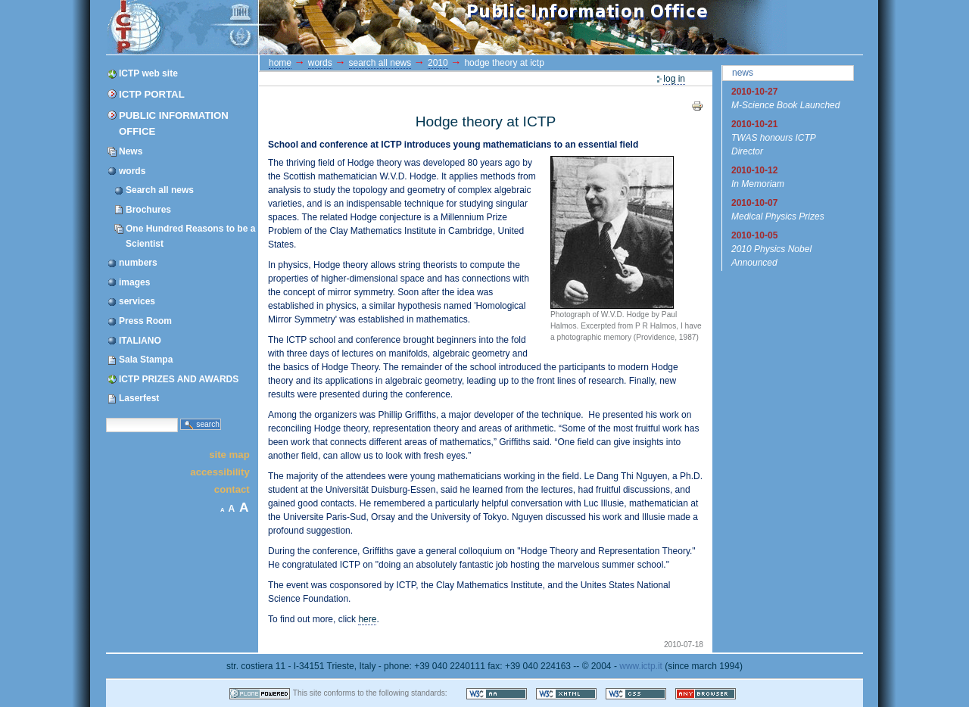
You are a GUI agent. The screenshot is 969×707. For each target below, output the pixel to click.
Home (280, 63)
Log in (674, 78)
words (132, 171)
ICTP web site (148, 73)
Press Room (145, 321)
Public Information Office (174, 123)
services (137, 301)
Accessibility (219, 472)
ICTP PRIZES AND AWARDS (178, 379)
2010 (438, 63)
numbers (138, 262)
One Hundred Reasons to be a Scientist (190, 235)
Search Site (105, 416)
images (134, 282)
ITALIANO (140, 340)
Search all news (160, 190)
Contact (232, 489)
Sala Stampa (146, 359)
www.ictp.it (640, 666)
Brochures (148, 209)
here (367, 619)
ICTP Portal (392, 27)
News (130, 151)
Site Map (229, 453)
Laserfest (139, 398)
